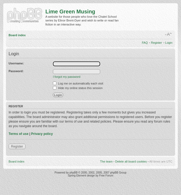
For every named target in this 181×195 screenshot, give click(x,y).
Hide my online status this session (78, 88)
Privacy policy (42, 134)
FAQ (145, 42)
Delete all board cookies (131, 161)
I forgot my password (66, 76)
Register (156, 42)
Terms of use (18, 134)
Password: (16, 71)
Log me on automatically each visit (78, 83)
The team (106, 161)
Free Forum (106, 175)
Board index (17, 35)
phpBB (74, 172)
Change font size (168, 34)
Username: (16, 63)
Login (168, 42)
